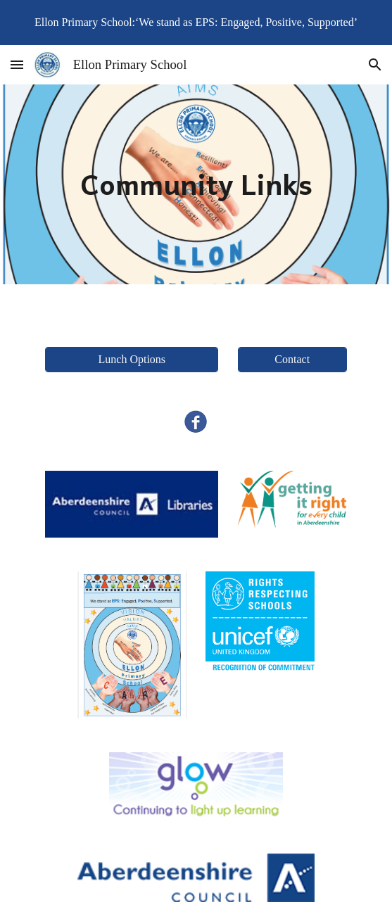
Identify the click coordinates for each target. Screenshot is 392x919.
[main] (196, 184)
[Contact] (292, 359)
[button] (17, 64)
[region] (196, 22)
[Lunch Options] (131, 359)
